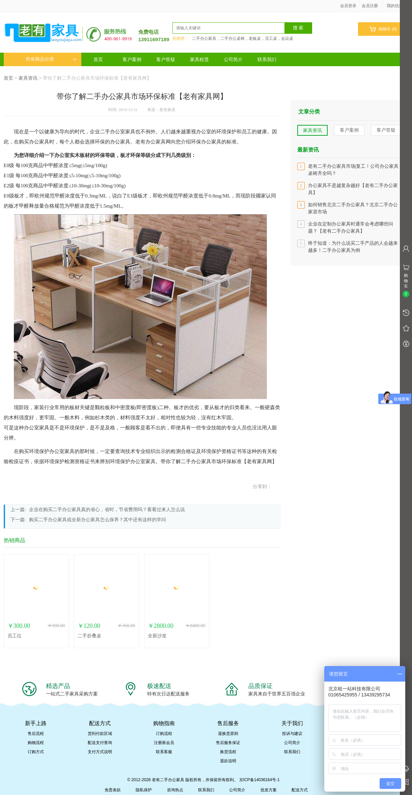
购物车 (383, 29)
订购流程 (164, 733)
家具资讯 (28, 78)
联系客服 (164, 751)
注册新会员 (164, 742)
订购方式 (36, 751)
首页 (98, 59)
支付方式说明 (100, 751)
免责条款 (113, 790)
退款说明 (228, 761)
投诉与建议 (292, 733)
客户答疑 (165, 59)
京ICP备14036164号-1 (259, 779)
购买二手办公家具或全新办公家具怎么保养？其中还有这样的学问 (97, 519)
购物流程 (36, 742)
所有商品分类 (51, 59)
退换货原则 (228, 733)
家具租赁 (199, 59)
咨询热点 (175, 790)
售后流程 (36, 733)
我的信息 (397, 5)
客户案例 (131, 59)
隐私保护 (144, 790)
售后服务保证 (228, 742)
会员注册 (370, 5)
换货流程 (228, 751)
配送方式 (300, 790)
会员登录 (348, 5)
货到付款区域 (100, 733)
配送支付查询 (100, 742)
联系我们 (266, 59)
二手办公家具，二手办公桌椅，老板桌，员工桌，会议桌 (242, 38)
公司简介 (233, 59)
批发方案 (268, 790)
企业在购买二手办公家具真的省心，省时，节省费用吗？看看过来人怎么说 (107, 509)
